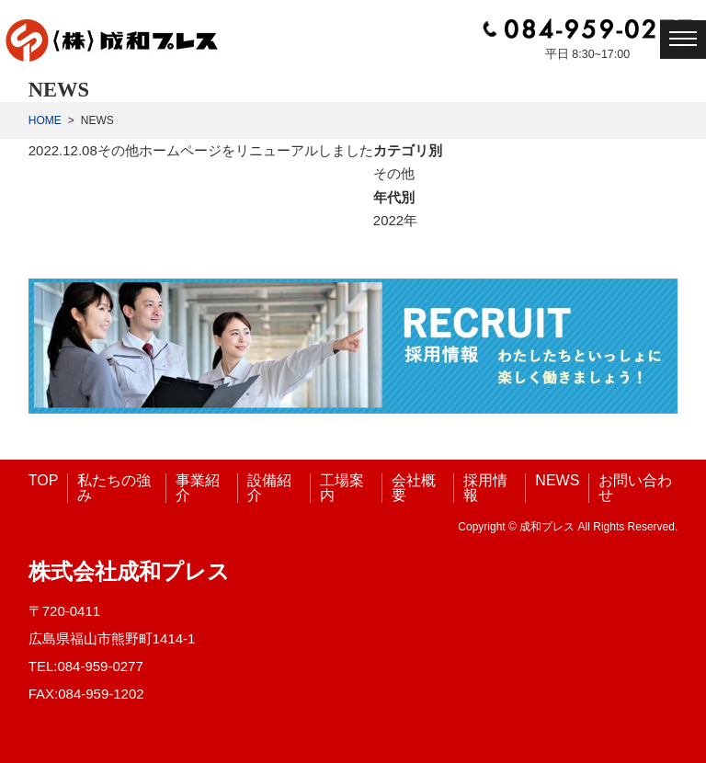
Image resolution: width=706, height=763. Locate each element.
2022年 (395, 220)
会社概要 (414, 488)
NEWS (557, 480)
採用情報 (485, 488)
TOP (43, 480)
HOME (45, 120)
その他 (118, 150)
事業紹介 (198, 488)
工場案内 (342, 488)
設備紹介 (269, 488)
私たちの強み (114, 488)
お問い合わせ (635, 488)
